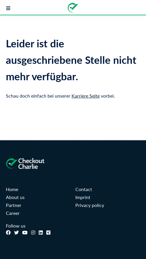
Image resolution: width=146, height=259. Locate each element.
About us (15, 197)
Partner (13, 205)
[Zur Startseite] (73, 7)
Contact (83, 189)
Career (13, 213)
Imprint (82, 197)
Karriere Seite (86, 95)
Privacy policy (89, 205)
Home (12, 189)
